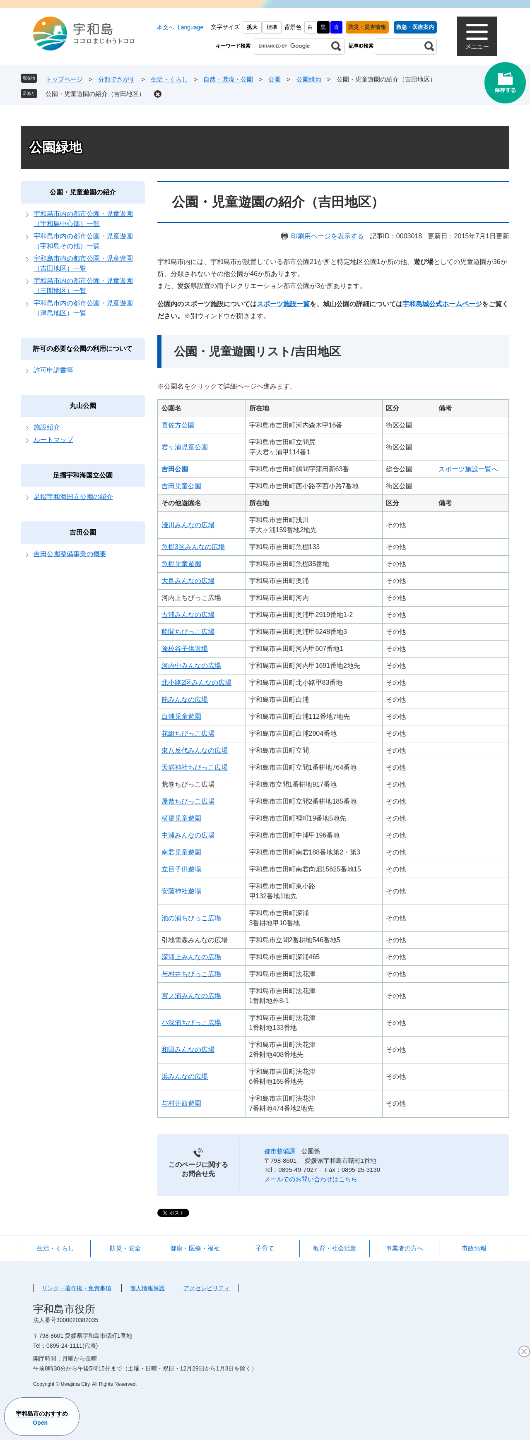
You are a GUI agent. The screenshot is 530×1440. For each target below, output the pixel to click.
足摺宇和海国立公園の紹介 (73, 496)
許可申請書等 (53, 370)
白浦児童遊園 (181, 716)
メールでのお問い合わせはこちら (310, 1179)
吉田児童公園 (181, 486)
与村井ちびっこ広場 (191, 973)
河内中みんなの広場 (191, 665)
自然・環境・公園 (228, 79)
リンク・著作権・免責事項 (76, 1288)
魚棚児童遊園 (181, 563)
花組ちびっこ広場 (187, 733)
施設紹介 (47, 427)
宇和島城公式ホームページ (442, 303)
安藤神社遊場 (181, 891)
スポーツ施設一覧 (283, 303)
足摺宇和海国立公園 (83, 475)
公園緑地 (308, 79)
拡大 (252, 27)
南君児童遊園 (181, 852)
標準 (272, 27)
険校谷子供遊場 (184, 648)
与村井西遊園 (181, 1103)
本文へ (165, 27)
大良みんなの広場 (187, 580)
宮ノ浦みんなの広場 (191, 995)
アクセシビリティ (206, 1288)
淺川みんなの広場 (187, 524)
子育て (264, 1248)
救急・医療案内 (415, 27)
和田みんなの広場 (187, 1049)
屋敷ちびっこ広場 (187, 801)
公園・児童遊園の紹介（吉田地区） (95, 93)
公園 (274, 79)
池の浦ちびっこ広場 (191, 918)
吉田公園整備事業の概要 (70, 553)
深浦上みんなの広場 (191, 956)
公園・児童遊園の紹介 (83, 192)
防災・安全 (125, 1248)
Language (190, 27)
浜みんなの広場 (184, 1076)
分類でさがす (116, 79)
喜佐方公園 (178, 425)
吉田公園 (83, 532)
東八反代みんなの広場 (194, 750)
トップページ (64, 79)
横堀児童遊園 (181, 818)
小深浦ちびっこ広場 (191, 1022)
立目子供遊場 (181, 869)
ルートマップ (53, 439)
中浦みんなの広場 (187, 835)
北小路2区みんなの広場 (196, 682)
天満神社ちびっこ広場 (194, 767)
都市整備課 (279, 1150)
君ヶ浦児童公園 (184, 447)
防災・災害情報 (367, 27)
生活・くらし (169, 79)
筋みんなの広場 (184, 699)
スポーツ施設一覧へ (468, 469)
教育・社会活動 (335, 1248)
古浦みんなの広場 (187, 614)
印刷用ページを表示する (327, 236)
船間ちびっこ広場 (187, 631)
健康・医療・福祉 (195, 1248)
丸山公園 (83, 405)
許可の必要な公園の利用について (82, 348)
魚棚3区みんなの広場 (193, 546)
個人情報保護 (147, 1288)
